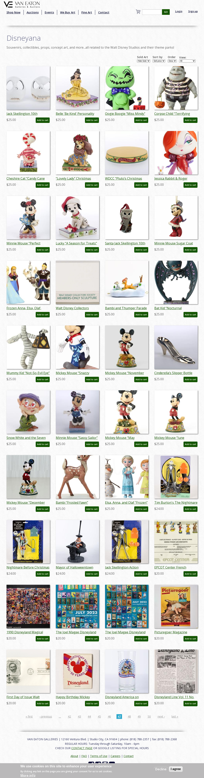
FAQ (84, 756)
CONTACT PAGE (81, 748)
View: (182, 57)
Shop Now (13, 12)
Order (172, 57)
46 (109, 716)
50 (149, 716)
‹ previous (46, 716)
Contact (103, 12)
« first (29, 716)
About (74, 756)
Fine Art (86, 12)
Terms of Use (98, 756)
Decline (161, 769)
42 (69, 716)
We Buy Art (67, 12)
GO (166, 12)
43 (79, 716)
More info (27, 775)
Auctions (33, 12)
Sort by (158, 57)
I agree (176, 769)
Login (178, 11)
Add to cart (42, 120)
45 (99, 716)
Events (49, 12)
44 (89, 716)
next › (161, 716)
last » (174, 716)
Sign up (193, 11)
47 (119, 716)
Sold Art (142, 57)
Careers (115, 756)
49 (139, 716)
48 (129, 716)
